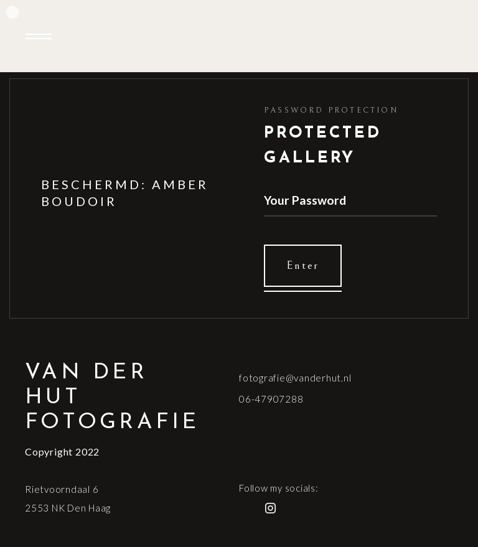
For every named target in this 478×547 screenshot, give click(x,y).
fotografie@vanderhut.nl (295, 377)
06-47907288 (271, 398)
